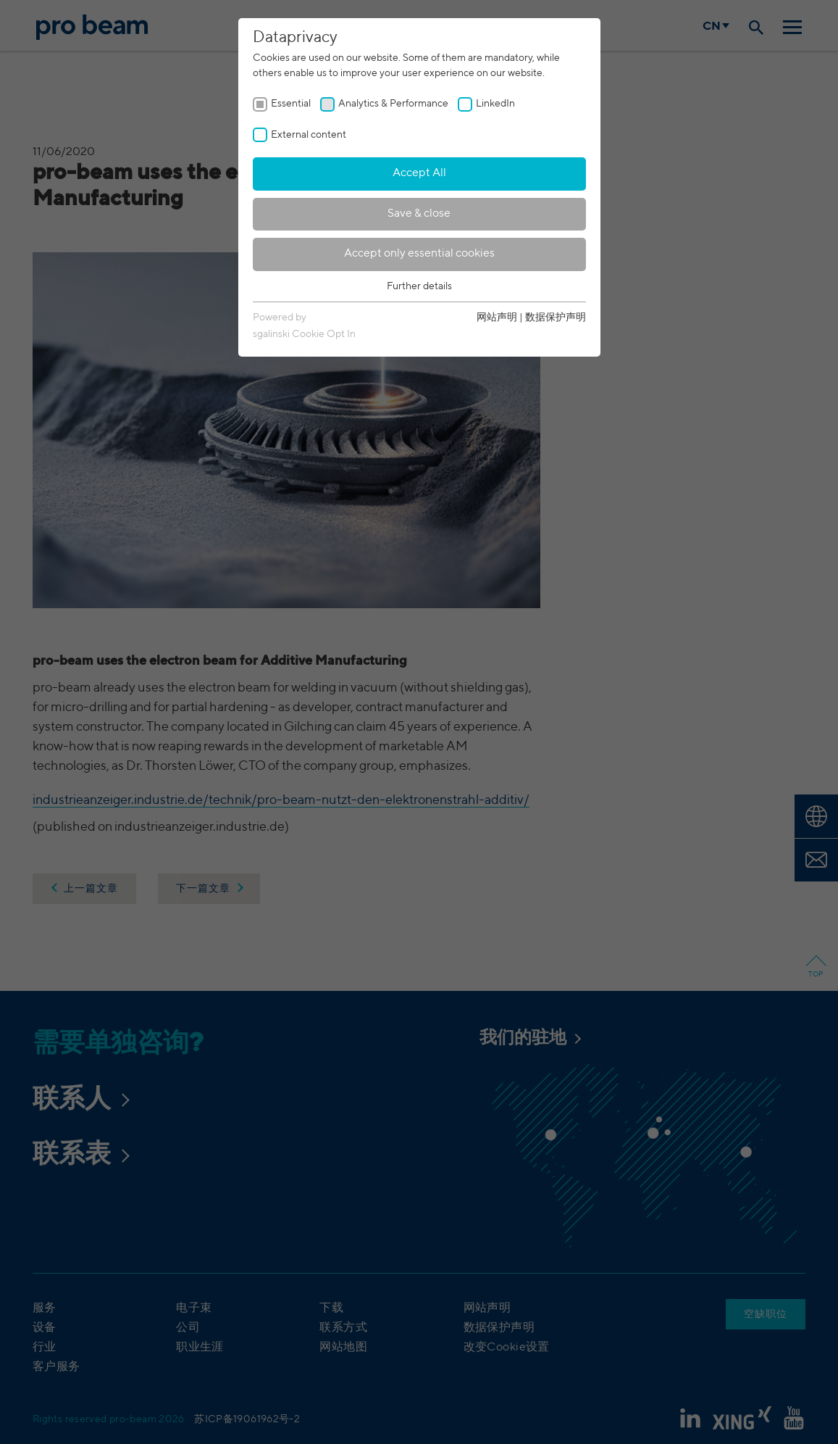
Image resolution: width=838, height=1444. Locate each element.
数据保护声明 (555, 317)
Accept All (419, 173)
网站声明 (497, 317)
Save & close (419, 214)
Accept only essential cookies (419, 254)
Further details (419, 286)
